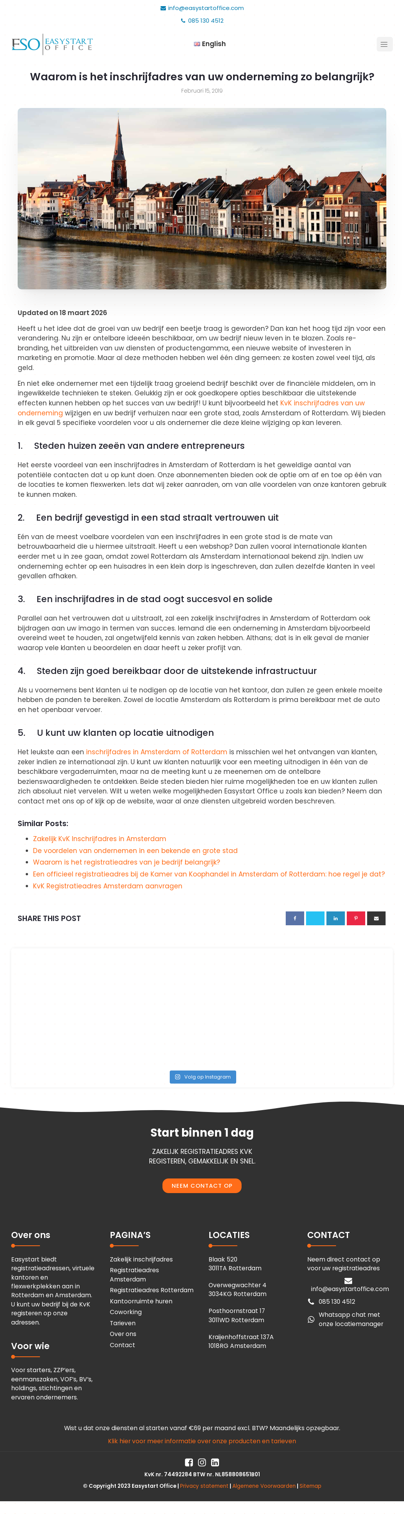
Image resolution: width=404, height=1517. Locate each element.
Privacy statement (204, 1486)
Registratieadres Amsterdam (134, 1274)
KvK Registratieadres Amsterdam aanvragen (107, 886)
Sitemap (310, 1486)
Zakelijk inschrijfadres (141, 1259)
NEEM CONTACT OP (202, 1186)
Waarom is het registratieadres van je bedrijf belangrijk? (126, 862)
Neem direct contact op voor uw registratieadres (343, 1263)
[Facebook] (295, 918)
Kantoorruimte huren (141, 1301)
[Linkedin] (335, 918)
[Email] (376, 918)
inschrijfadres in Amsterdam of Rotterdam (156, 752)
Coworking (126, 1312)
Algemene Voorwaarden (264, 1486)
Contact (122, 1345)
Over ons (123, 1334)
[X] (315, 918)
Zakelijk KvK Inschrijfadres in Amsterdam (99, 838)
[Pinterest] (356, 918)
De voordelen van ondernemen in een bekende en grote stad (135, 850)
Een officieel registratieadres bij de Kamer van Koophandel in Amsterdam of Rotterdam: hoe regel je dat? (209, 874)
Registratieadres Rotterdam (152, 1290)
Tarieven (123, 1323)
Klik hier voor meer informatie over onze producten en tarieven (202, 1441)
